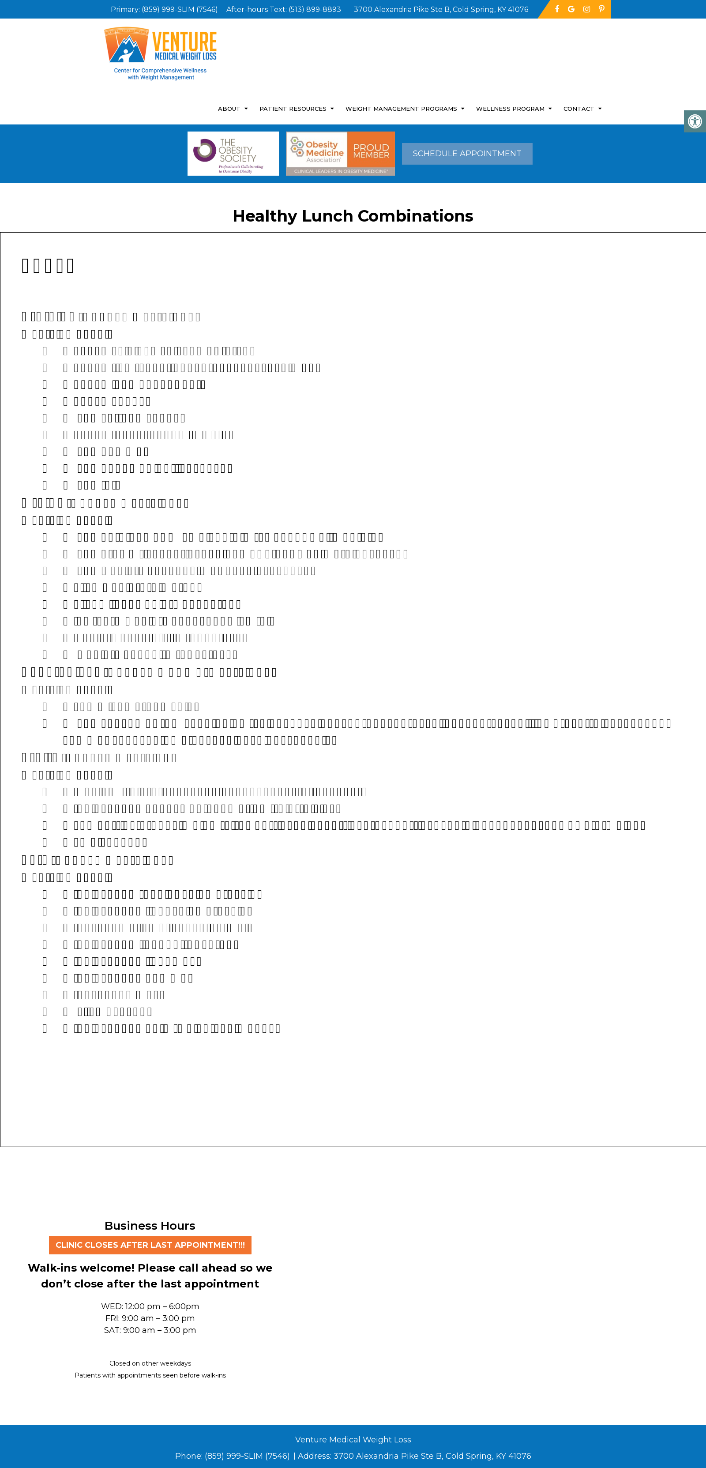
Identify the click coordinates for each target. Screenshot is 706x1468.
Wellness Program (510, 108)
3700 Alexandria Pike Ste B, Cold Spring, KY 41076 (432, 1456)
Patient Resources (293, 108)
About (229, 108)
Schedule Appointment (467, 153)
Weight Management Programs (401, 108)
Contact (578, 108)
